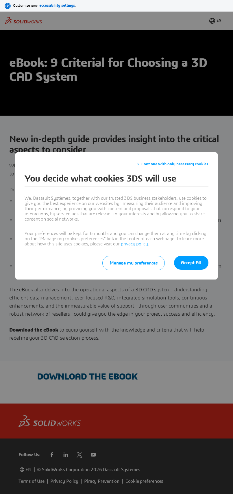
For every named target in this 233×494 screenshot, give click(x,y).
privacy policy (134, 244)
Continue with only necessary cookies (174, 164)
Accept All (191, 262)
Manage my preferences (134, 263)
